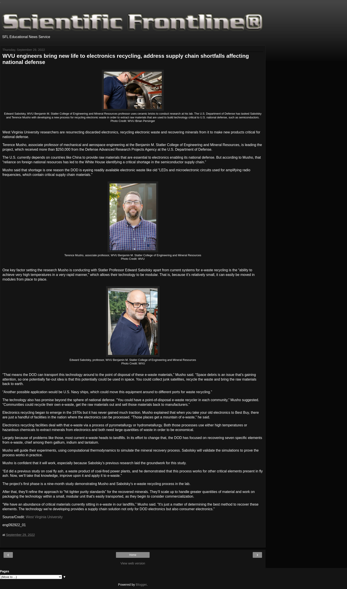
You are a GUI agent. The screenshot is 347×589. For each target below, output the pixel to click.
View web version (132, 563)
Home (132, 554)
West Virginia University (44, 517)
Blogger (141, 584)
